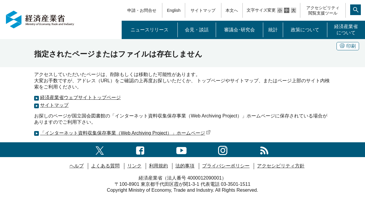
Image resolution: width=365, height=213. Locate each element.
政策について (305, 29)
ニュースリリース (150, 29)
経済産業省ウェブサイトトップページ (80, 97)
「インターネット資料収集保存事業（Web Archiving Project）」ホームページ (125, 132)
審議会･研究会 (239, 29)
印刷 (348, 46)
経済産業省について (346, 29)
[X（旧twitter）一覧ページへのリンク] (100, 149)
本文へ (232, 10)
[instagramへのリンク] (223, 149)
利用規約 (158, 165)
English (173, 10)
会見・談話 (197, 29)
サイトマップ (203, 10)
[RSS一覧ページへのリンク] (264, 149)
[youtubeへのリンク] (181, 149)
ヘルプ (76, 165)
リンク (134, 165)
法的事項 (184, 165)
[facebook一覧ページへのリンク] (140, 149)
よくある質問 (105, 165)
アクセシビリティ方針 (280, 165)
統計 (273, 29)
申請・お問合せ (141, 10)
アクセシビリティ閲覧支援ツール (322, 10)
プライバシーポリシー (226, 165)
